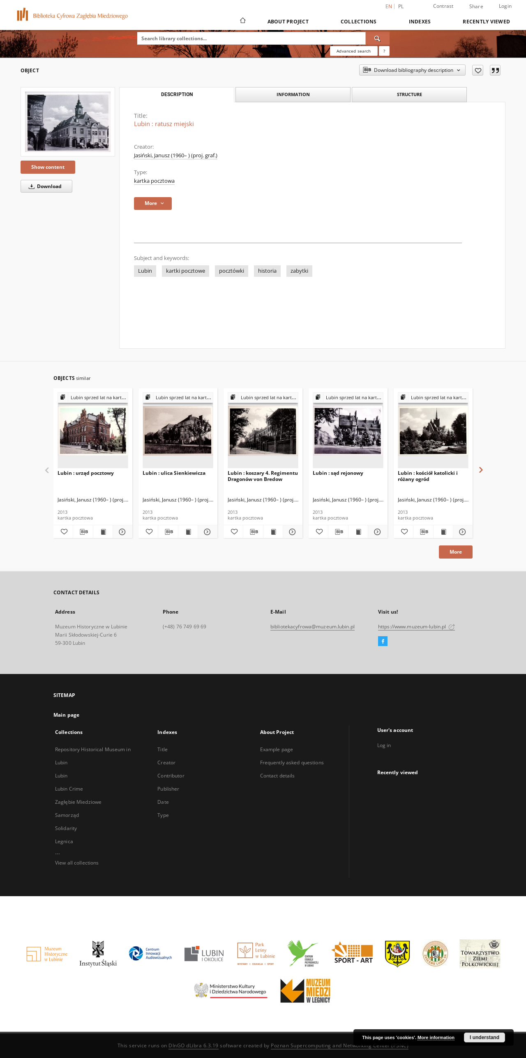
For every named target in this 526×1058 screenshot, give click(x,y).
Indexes (420, 21)
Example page (276, 749)
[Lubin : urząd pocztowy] (93, 431)
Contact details (277, 775)
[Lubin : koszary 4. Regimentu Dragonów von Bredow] (263, 431)
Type (162, 815)
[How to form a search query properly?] (384, 51)
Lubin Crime (69, 788)
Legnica (64, 841)
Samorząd (67, 815)
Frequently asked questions (292, 762)
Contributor (170, 775)
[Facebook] (383, 641)
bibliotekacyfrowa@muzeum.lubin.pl (312, 626)
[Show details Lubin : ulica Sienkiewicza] (206, 532)
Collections (359, 21)
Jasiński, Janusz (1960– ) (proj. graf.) (175, 155)
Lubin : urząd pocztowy (86, 472)
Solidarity (66, 828)
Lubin (145, 270)
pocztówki (231, 270)
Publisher (168, 788)
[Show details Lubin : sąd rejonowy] (376, 532)
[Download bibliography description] (82, 532)
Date (162, 801)
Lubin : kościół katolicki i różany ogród (428, 475)
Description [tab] (177, 94)
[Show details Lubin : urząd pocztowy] (121, 532)
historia (267, 270)
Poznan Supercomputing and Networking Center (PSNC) (339, 1045)
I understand (484, 1037)
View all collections (77, 862)
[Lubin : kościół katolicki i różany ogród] (433, 431)
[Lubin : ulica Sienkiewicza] (178, 431)
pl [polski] (401, 6)
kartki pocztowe (185, 270)
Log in (384, 745)
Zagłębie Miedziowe (78, 801)
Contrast (443, 5)
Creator (166, 762)
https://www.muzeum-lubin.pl (416, 626)
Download (44, 186)
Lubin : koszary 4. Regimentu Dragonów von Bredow (263, 475)
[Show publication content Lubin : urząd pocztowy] (103, 532)
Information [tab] (293, 94)
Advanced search (354, 51)
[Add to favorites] (477, 70)
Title (162, 749)
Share (476, 6)
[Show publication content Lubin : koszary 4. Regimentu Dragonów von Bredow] (273, 532)
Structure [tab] (409, 94)
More (456, 551)
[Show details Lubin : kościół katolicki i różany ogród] (461, 532)
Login (505, 5)
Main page (66, 714)
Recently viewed (486, 21)
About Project (288, 21)
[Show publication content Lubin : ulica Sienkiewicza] (188, 532)
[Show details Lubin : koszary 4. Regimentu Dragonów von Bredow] (291, 532)
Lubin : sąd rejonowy (338, 472)
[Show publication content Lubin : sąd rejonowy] (358, 532)
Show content (48, 166)
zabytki (299, 270)
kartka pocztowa (154, 180)
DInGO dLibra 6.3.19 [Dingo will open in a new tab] (193, 1045)
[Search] (378, 38)
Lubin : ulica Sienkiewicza (174, 472)
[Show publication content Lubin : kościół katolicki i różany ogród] (443, 532)
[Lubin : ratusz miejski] (68, 122)
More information (436, 1037)
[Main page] (242, 21)
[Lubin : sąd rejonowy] (348, 431)
